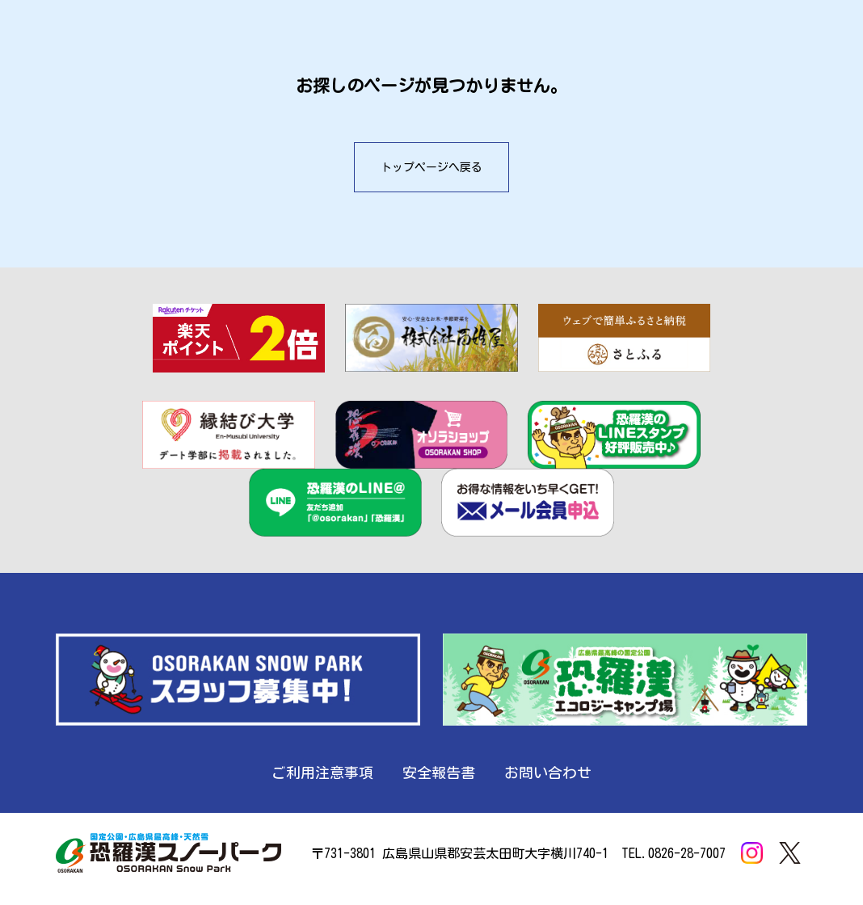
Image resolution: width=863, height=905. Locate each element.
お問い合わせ (547, 772)
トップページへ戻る (431, 167)
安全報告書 (438, 772)
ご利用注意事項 (322, 772)
